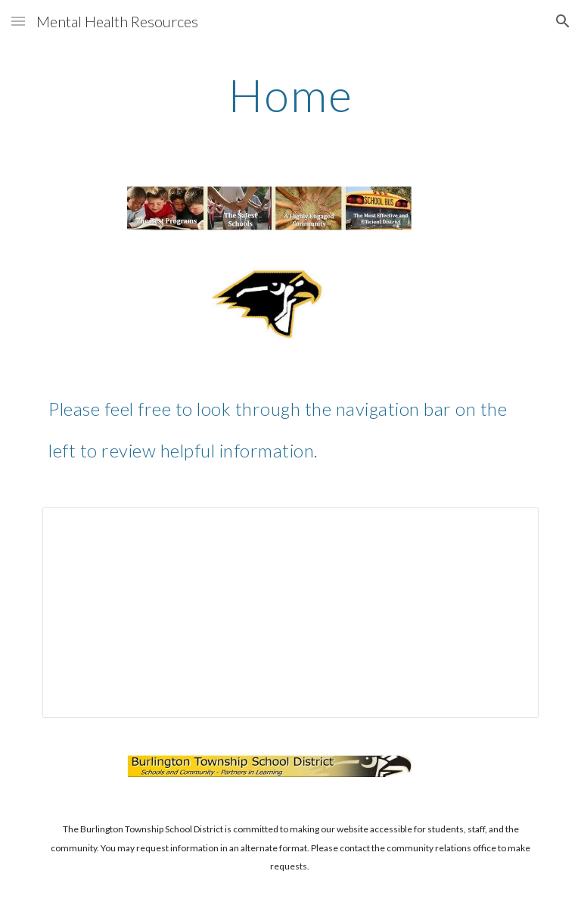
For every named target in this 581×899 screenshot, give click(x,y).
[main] (290, 95)
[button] (18, 21)
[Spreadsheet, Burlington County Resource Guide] (290, 612)
